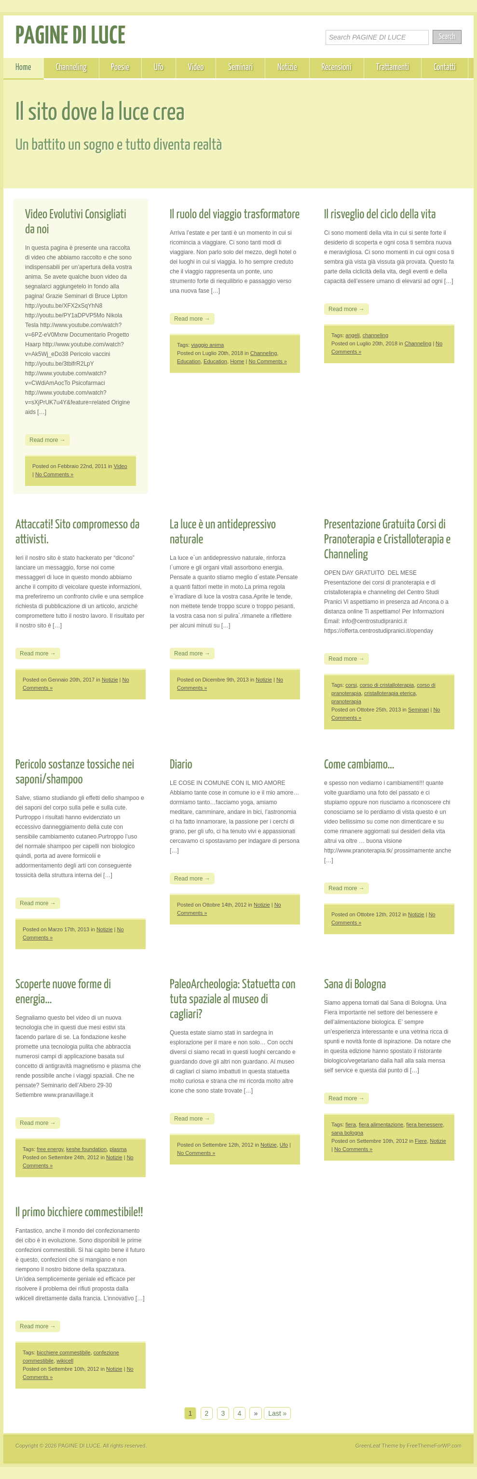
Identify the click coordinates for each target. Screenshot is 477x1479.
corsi (350, 685)
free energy (50, 1149)
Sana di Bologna (355, 985)
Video (196, 67)
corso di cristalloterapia (387, 685)
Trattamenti (392, 67)
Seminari (240, 67)
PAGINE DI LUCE (70, 36)
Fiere (421, 1141)
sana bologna (347, 1133)
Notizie (287, 67)
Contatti (445, 67)
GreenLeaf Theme (376, 1446)
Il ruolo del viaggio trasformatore (235, 215)
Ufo (159, 67)
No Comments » (54, 474)
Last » (277, 1413)
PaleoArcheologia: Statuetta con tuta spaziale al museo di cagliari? (233, 1000)
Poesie (120, 67)
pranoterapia (346, 701)
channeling (375, 335)
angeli (352, 335)
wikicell (64, 1361)
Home (23, 67)
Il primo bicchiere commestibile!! (79, 1213)
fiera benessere (424, 1124)
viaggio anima (207, 345)
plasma (117, 1149)
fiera (350, 1124)
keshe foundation (86, 1149)
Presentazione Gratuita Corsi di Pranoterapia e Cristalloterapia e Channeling (387, 540)
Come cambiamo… (359, 765)
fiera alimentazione (381, 1124)
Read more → (47, 440)
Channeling (71, 67)
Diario (181, 765)
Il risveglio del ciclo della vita (380, 215)
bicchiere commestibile (63, 1352)
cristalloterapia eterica (390, 693)
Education (189, 361)
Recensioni (337, 67)
